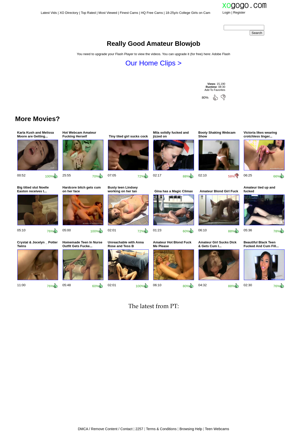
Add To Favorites (215, 89)
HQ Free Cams (152, 13)
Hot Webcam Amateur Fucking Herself (79, 134)
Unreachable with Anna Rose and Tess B (126, 244)
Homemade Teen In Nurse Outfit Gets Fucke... (82, 244)
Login (226, 12)
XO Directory (69, 13)
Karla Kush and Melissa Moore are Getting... (35, 134)
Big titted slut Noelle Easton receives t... (33, 189)
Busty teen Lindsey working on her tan (123, 189)
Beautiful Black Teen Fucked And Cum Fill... (261, 244)
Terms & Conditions (161, 429)
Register (239, 12)
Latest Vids (49, 13)
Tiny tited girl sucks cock (128, 136)
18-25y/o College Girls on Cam (188, 13)
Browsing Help (190, 429)
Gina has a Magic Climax (174, 191)
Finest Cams (129, 13)
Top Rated (88, 13)
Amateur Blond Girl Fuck (219, 191)
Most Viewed (107, 13)
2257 (139, 429)
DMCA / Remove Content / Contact (105, 429)
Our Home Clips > (153, 63)
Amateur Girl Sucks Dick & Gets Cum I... (217, 244)
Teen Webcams (217, 429)
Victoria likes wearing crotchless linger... (260, 134)
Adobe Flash (221, 54)
